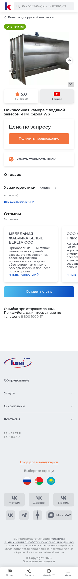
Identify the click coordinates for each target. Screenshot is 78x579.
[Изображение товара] (39, 58)
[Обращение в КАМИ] (10, 573)
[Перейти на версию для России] (27, 481)
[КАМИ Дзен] (37, 515)
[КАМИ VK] (10, 515)
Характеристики (20, 188)
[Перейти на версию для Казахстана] (51, 481)
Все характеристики (19, 201)
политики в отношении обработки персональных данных (39, 540)
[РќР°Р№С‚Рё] (18, 6)
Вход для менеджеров (39, 462)
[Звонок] (29, 573)
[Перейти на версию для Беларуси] (39, 481)
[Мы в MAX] (48, 573)
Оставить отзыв (39, 291)
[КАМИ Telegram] (24, 515)
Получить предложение (39, 138)
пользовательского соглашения (31, 545)
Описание (48, 188)
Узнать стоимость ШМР (36, 159)
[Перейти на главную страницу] (8, 6)
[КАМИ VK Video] (14, 499)
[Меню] (68, 573)
